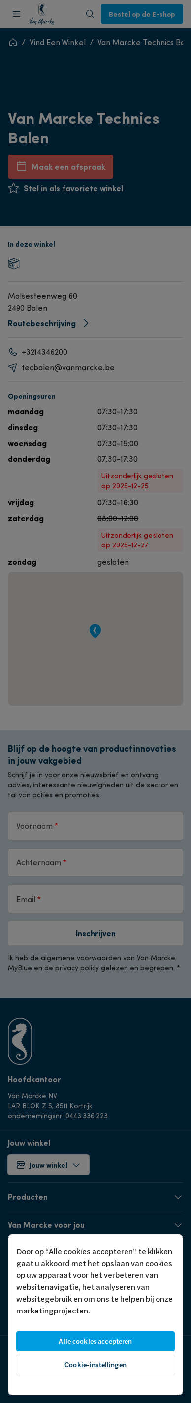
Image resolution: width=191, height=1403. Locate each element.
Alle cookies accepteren (95, 1341)
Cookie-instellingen (95, 1365)
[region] (95, 1314)
